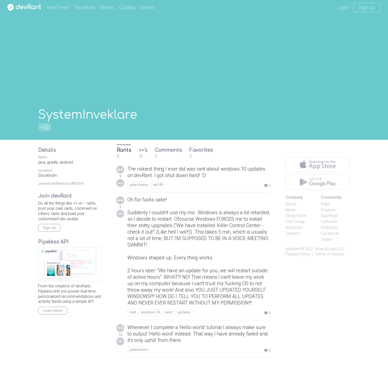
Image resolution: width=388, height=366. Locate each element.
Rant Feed (58, 7)
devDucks (294, 227)
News (290, 210)
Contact (292, 233)
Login (343, 7)
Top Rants (84, 7)
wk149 (158, 185)
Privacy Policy (298, 254)
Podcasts (329, 227)
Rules (325, 204)
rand (168, 312)
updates (184, 312)
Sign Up (367, 7)
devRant (293, 248)
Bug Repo (329, 215)
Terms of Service (329, 254)
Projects (328, 210)
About (291, 204)
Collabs (127, 7)
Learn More (53, 310)
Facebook (330, 233)
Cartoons (329, 221)
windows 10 (150, 312)
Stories (107, 7)
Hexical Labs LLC (329, 248)
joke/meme (138, 185)
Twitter (327, 239)
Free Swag (295, 221)
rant (132, 312)
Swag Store (296, 215)
